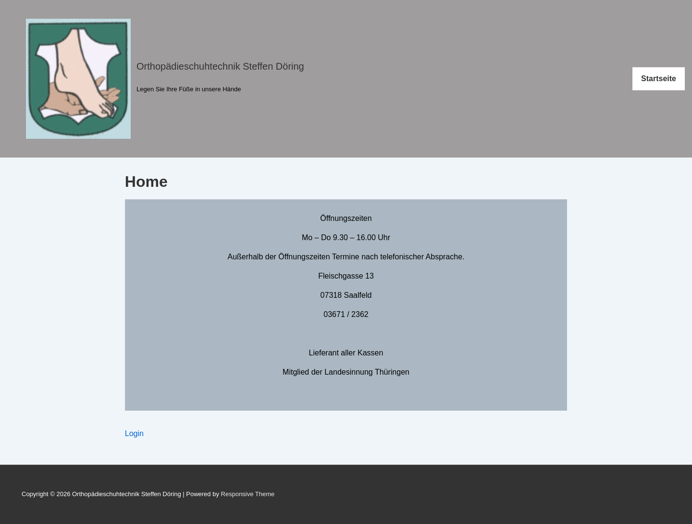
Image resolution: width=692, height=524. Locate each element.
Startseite (658, 78)
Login (134, 433)
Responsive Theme (248, 494)
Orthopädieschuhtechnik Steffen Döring (220, 66)
